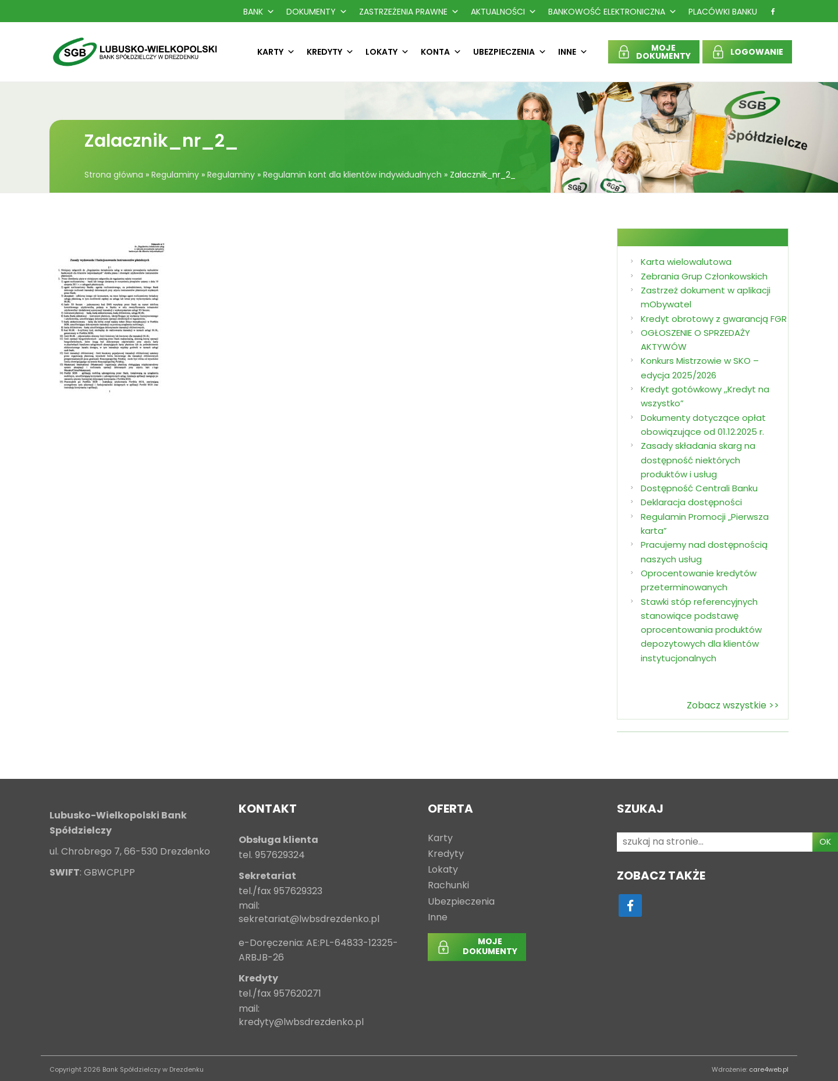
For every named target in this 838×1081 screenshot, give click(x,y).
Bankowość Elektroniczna (612, 11)
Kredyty (330, 52)
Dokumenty (316, 11)
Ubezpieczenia (509, 52)
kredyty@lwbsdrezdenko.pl (301, 1022)
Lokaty (387, 52)
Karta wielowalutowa (686, 262)
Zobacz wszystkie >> (733, 705)
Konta (441, 52)
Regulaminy (175, 174)
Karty (276, 52)
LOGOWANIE (756, 52)
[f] (773, 11)
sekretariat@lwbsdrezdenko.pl (309, 919)
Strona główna (113, 174)
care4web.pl (769, 1069)
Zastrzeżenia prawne (409, 11)
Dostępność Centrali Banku (699, 488)
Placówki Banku (722, 11)
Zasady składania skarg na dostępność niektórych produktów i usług (698, 460)
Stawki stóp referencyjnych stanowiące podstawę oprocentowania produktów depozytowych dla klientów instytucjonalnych (701, 630)
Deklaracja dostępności (691, 502)
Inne (573, 52)
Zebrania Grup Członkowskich (704, 276)
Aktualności (504, 11)
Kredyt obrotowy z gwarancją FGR (714, 319)
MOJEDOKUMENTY (663, 52)
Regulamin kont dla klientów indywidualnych (352, 174)
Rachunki (448, 886)
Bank (259, 11)
